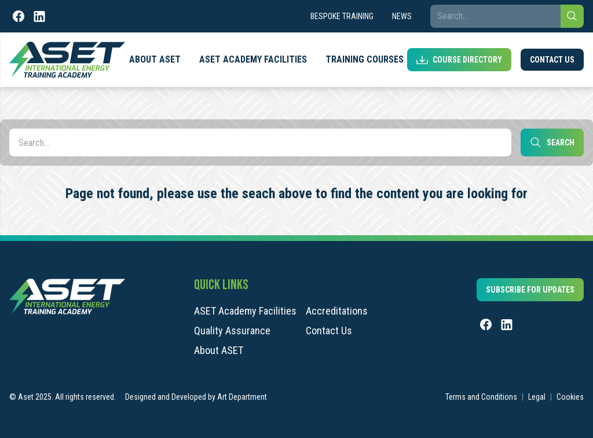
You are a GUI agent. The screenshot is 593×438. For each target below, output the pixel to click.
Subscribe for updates (530, 289)
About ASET (155, 59)
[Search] (572, 16)
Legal (537, 397)
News (402, 16)
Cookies (570, 397)
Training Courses (364, 59)
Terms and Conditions (481, 397)
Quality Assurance (232, 331)
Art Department (242, 397)
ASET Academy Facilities (253, 59)
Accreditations (337, 311)
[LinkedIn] (39, 16)
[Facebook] (18, 16)
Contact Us (552, 59)
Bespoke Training (342, 16)
